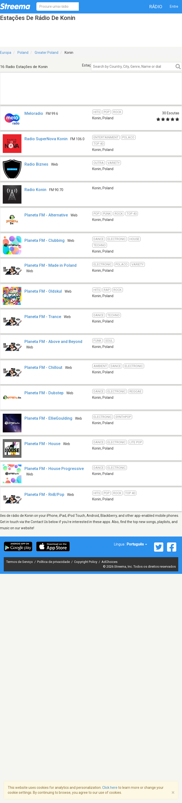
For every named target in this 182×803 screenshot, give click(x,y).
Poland (22, 53)
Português (137, 544)
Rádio (155, 6)
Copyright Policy (86, 562)
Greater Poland (46, 53)
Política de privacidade (54, 562)
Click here (109, 788)
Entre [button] (174, 6)
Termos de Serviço (20, 562)
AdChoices (109, 562)
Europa (5, 53)
